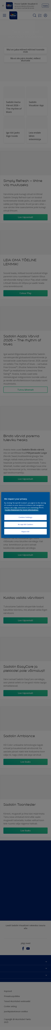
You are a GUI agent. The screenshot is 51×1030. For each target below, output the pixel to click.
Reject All (25, 532)
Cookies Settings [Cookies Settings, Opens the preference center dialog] (25, 517)
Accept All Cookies (25, 524)
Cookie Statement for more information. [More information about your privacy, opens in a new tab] (21, 510)
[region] (25, 515)
